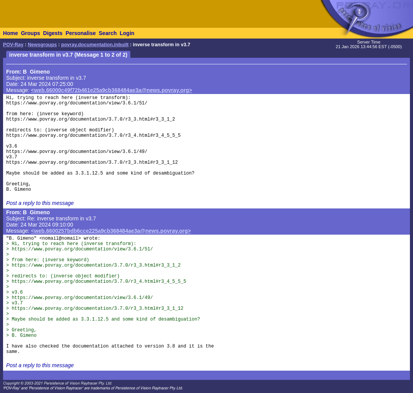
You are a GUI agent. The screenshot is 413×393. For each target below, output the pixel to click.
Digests (53, 33)
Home (10, 33)
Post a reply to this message (40, 203)
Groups (30, 33)
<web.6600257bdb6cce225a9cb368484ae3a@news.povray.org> (111, 231)
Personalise (80, 33)
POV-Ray (13, 44)
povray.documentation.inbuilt (94, 44)
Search (108, 33)
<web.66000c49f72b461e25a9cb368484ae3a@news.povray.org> (111, 90)
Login (127, 33)
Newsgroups (42, 44)
